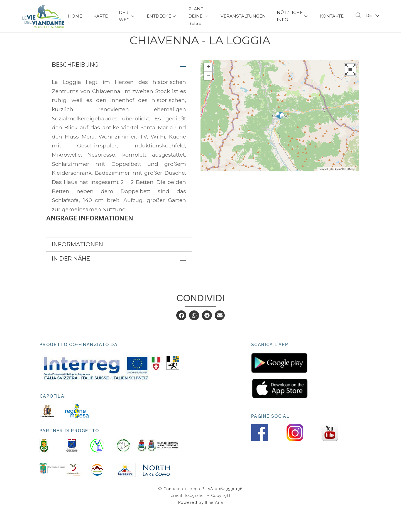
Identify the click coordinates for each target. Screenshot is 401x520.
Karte (100, 16)
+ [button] (208, 77)
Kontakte (332, 16)
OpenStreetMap (344, 179)
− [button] (208, 86)
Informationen (77, 254)
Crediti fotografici (188, 505)
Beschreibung (75, 74)
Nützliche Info (293, 16)
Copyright (221, 505)
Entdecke (162, 16)
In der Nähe (71, 268)
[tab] (119, 75)
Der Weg (127, 16)
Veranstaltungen (243, 16)
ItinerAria (214, 512)
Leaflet (323, 179)
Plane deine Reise (198, 16)
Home (75, 16)
